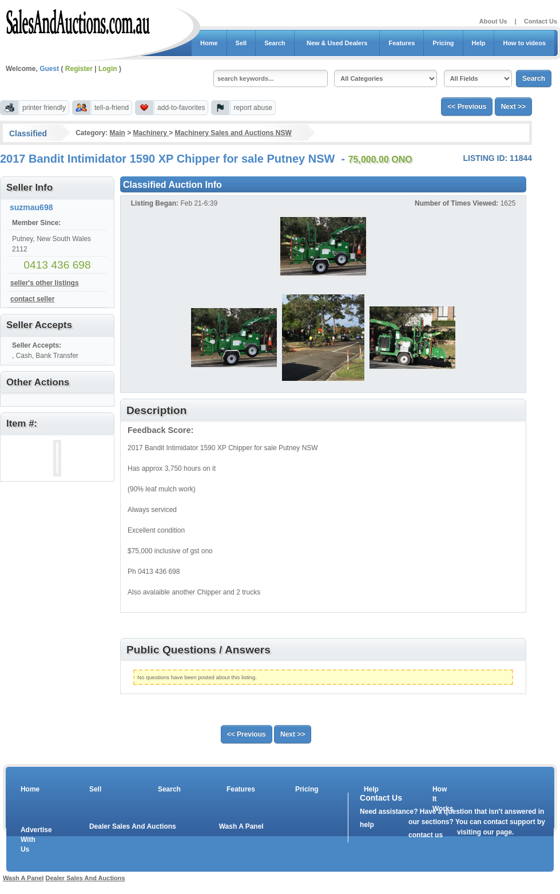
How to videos (524, 43)
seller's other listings (44, 283)
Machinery (151, 133)
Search (274, 43)
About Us (493, 21)
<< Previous (466, 107)
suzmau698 (31, 207)
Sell (241, 43)
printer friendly (44, 108)
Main (117, 133)
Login (107, 69)
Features (401, 43)
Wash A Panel (241, 826)
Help (479, 43)
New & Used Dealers (337, 43)
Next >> (513, 107)
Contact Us (540, 21)
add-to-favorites (181, 108)
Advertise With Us (29, 839)
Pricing (443, 43)
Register (79, 69)
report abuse (252, 108)
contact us (425, 835)
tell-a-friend (111, 108)
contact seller (32, 299)
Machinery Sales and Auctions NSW (233, 133)
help (367, 825)
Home (209, 43)
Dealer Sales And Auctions (132, 826)
